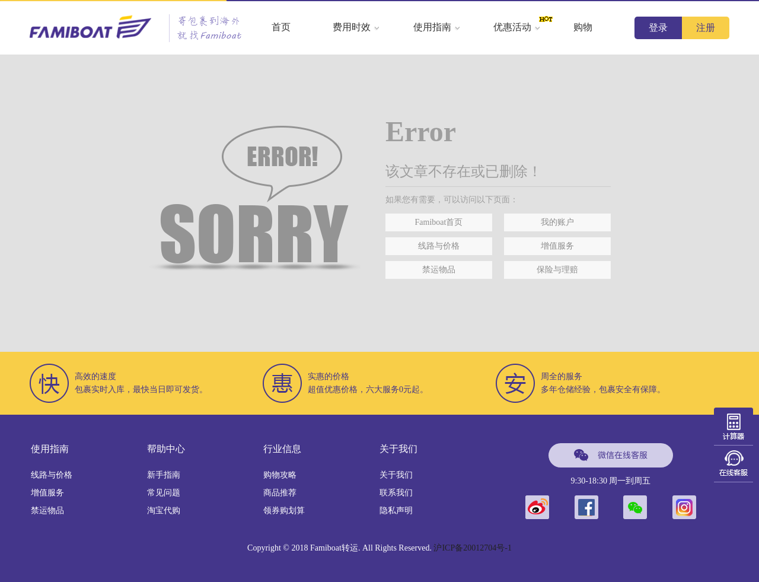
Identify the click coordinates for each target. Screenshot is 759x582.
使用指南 (437, 27)
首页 (281, 27)
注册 (705, 28)
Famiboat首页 (439, 222)
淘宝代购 (163, 510)
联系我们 (396, 492)
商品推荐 (279, 492)
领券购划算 (284, 510)
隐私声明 (396, 510)
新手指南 (163, 474)
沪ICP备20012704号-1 (472, 547)
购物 (582, 27)
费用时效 (356, 27)
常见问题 (163, 492)
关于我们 (396, 474)
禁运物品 (438, 269)
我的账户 (557, 222)
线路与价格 (439, 245)
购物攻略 (279, 474)
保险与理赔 (557, 269)
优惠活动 (517, 27)
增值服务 (557, 245)
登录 (658, 28)
